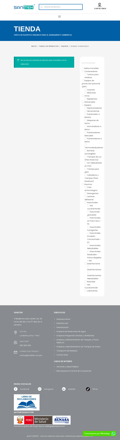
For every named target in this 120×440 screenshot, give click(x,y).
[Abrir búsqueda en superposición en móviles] (61, 7)
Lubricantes (92, 290)
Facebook (24, 389)
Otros (86, 96)
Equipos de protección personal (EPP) (91, 83)
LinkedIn (71, 389)
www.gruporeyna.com (55, 426)
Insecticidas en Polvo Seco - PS (94, 221)
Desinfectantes (94, 269)
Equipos (87, 105)
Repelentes (92, 99)
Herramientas (93, 111)
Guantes (91, 89)
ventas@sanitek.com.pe (31, 355)
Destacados (89, 102)
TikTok (95, 389)
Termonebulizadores (94, 147)
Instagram (49, 389)
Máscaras (91, 92)
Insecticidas (92, 202)
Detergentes (92, 193)
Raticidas (91, 281)
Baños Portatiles (91, 68)
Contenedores (90, 71)
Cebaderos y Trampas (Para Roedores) (92, 178)
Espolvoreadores (94, 108)
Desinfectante (93, 263)
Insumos (88, 184)
